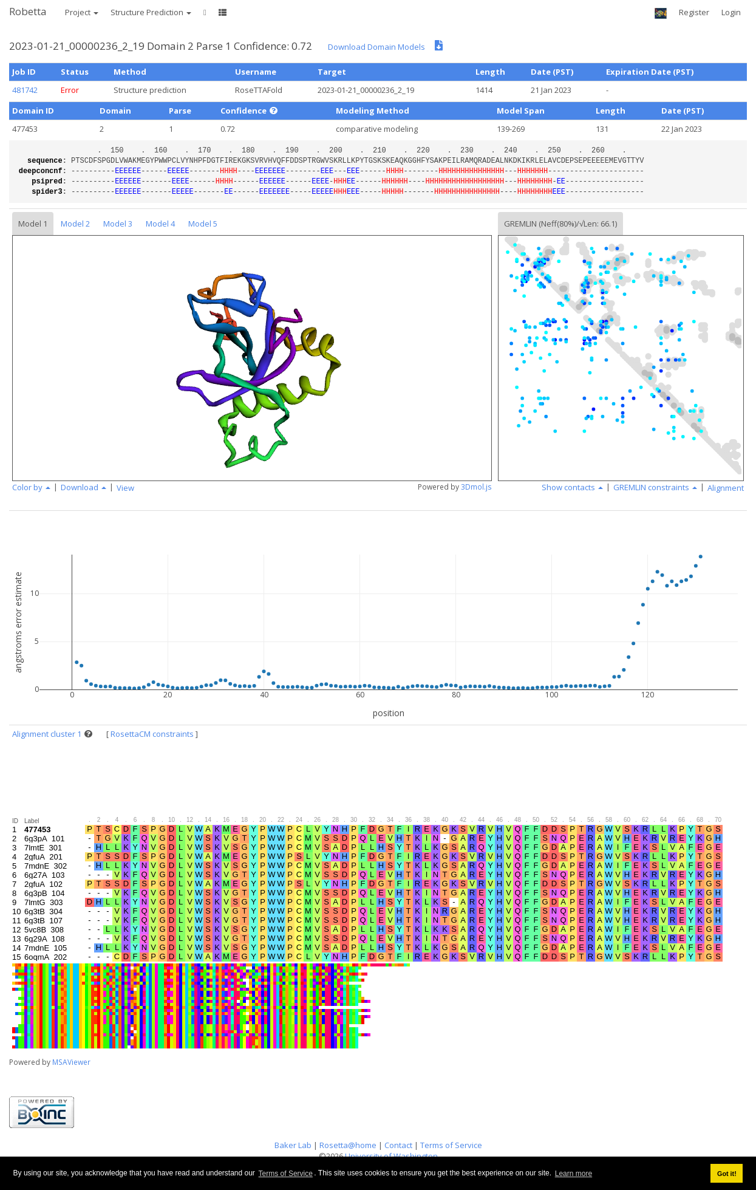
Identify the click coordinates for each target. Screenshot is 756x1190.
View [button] (125, 487)
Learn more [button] (573, 1173)
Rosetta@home (347, 1145)
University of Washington (391, 1156)
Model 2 (75, 223)
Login (731, 12)
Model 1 (32, 223)
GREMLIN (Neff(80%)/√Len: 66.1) (560, 223)
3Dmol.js (476, 487)
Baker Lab (293, 1145)
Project (81, 12)
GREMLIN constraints (655, 487)
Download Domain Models (376, 46)
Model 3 (117, 223)
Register (694, 12)
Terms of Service (286, 1173)
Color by (31, 487)
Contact (398, 1145)
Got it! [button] (727, 1173)
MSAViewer (71, 1062)
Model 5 (202, 223)
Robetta (28, 11)
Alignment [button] (725, 487)
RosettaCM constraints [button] (152, 733)
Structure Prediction (151, 12)
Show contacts (572, 487)
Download (83, 487)
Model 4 (160, 223)
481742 (25, 89)
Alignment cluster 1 (46, 733)
